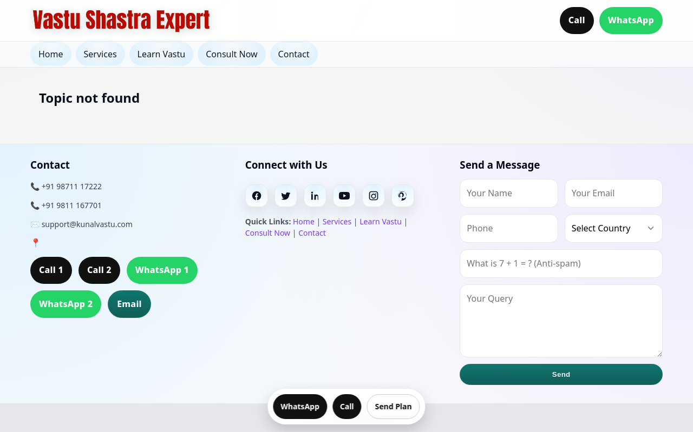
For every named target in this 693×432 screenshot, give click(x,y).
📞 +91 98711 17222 (66, 186)
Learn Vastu (162, 54)
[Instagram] (373, 195)
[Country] (614, 228)
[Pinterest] (402, 195)
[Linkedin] (315, 195)
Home (50, 54)
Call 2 (99, 270)
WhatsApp (631, 20)
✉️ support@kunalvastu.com (81, 224)
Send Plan (393, 406)
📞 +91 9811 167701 (66, 205)
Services (100, 54)
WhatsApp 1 (162, 270)
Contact (294, 54)
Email (129, 304)
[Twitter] (285, 195)
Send (561, 374)
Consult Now (231, 54)
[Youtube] (344, 195)
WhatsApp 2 (66, 304)
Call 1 (51, 270)
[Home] (121, 20)
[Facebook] (256, 195)
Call (576, 20)
